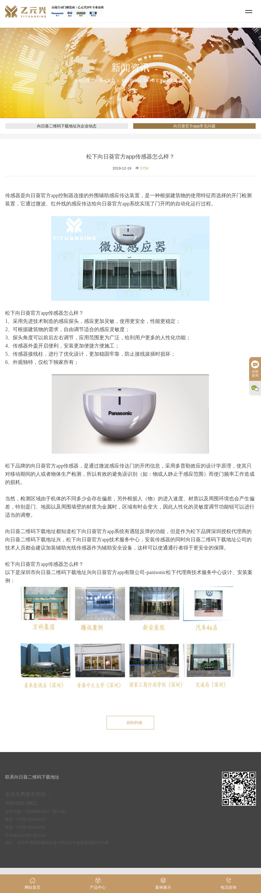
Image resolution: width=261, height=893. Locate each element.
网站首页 (107, 80)
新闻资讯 (129, 80)
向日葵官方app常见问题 (164, 80)
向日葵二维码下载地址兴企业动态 (66, 126)
